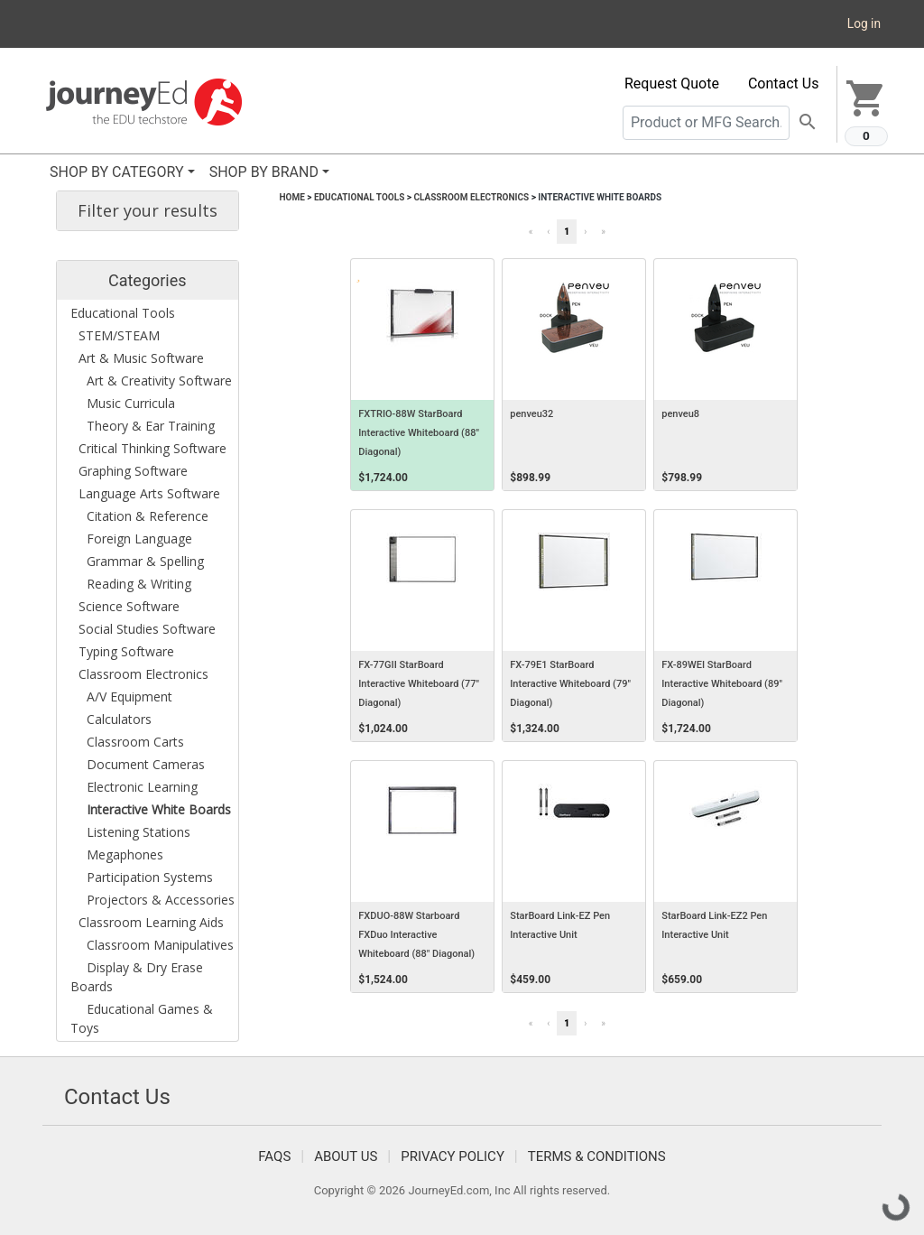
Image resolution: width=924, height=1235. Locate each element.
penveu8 (680, 414)
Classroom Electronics (471, 197)
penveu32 (531, 414)
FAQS (274, 1156)
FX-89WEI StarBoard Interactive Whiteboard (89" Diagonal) (721, 684)
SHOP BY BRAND (264, 172)
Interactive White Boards (599, 197)
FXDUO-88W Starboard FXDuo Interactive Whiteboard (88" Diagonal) (416, 935)
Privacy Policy (452, 1156)
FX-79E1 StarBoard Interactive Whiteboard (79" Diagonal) (570, 684)
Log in (864, 23)
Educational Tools (359, 197)
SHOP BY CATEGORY (117, 172)
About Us (345, 1156)
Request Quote (671, 83)
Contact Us (783, 83)
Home (292, 197)
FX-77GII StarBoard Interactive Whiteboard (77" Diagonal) (418, 684)
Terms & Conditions (597, 1156)
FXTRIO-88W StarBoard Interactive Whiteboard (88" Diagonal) (418, 433)
